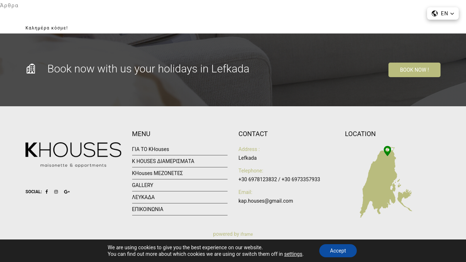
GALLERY (311, 26)
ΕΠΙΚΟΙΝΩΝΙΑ (388, 26)
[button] (442, 13)
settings (293, 254)
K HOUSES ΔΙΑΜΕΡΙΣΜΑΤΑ (163, 161)
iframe (246, 234)
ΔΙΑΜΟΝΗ (274, 26)
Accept (338, 251)
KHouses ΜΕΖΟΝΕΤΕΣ (157, 173)
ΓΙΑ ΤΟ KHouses (228, 26)
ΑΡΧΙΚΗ (184, 26)
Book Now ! (414, 70)
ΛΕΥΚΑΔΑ (347, 26)
